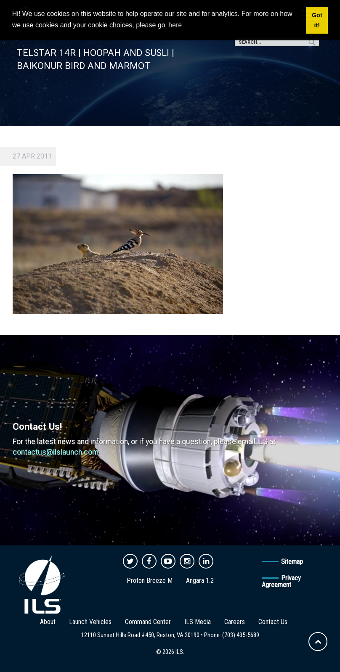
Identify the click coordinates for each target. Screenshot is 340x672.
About (48, 622)
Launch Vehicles (90, 622)
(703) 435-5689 (240, 635)
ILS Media (197, 622)
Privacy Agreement (281, 581)
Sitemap (292, 562)
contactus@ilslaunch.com (55, 452)
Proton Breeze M (150, 581)
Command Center (148, 622)
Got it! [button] (317, 20)
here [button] (175, 25)
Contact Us (272, 622)
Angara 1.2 (200, 581)
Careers (234, 622)
